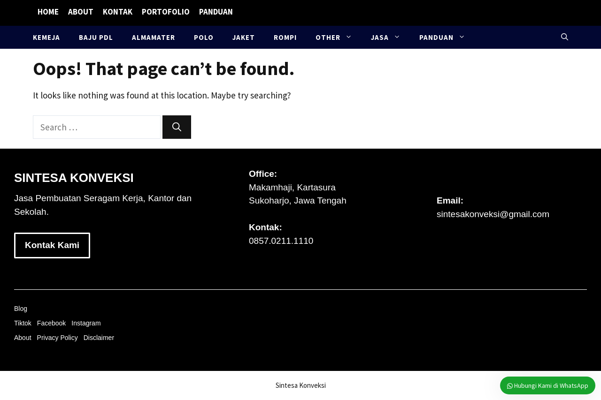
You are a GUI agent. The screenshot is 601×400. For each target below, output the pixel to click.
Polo (204, 37)
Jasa (390, 37)
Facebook (51, 323)
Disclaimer (99, 337)
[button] (565, 37)
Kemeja (46, 37)
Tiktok (22, 323)
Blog (20, 308)
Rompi (285, 37)
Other (339, 37)
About (80, 12)
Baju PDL (96, 37)
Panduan (216, 12)
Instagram (85, 323)
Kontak (117, 12)
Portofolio (166, 12)
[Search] (176, 127)
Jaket (243, 37)
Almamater (153, 37)
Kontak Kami (52, 245)
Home (48, 12)
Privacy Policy (57, 337)
